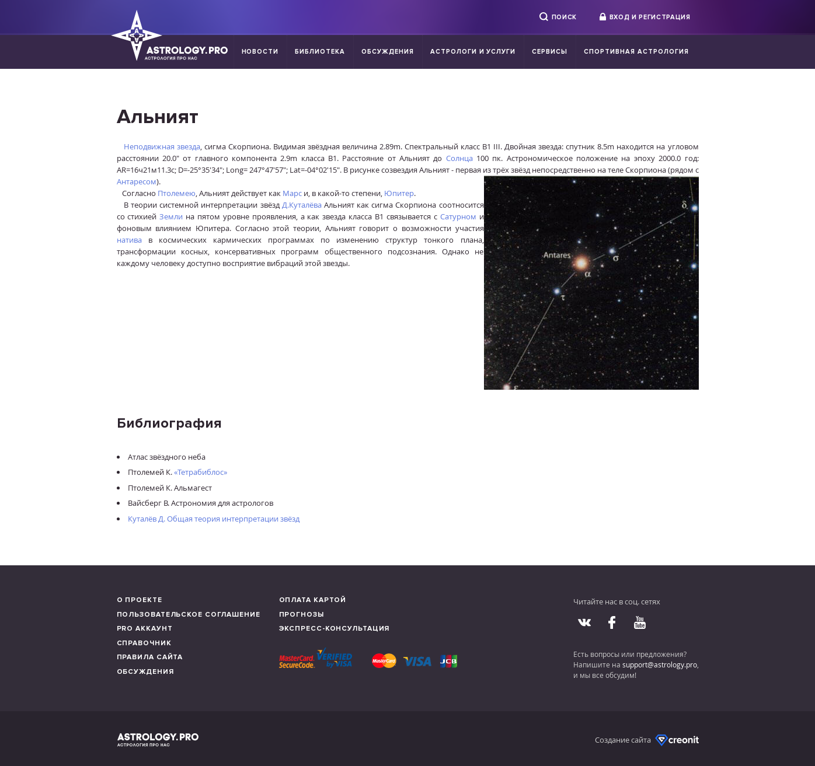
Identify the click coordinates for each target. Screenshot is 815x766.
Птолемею (177, 193)
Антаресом (136, 181)
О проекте (139, 600)
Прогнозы (301, 614)
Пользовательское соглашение (188, 614)
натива (129, 240)
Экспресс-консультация (334, 628)
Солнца (459, 158)
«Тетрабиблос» (200, 472)
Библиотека (320, 51)
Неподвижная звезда (162, 146)
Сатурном (458, 216)
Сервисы (549, 51)
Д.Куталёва (302, 205)
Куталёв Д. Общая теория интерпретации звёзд (213, 518)
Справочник (144, 643)
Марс (292, 193)
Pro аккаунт (145, 628)
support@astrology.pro (659, 664)
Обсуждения (387, 51)
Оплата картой (313, 600)
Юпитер (399, 193)
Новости (260, 51)
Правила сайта (150, 657)
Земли (171, 216)
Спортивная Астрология (636, 51)
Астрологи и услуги (473, 51)
